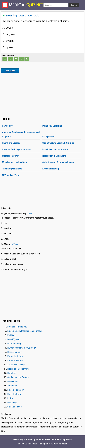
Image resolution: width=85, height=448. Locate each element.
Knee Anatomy (14, 394)
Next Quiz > (10, 71)
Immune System (15, 360)
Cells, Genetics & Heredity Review (58, 162)
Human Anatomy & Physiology (21, 348)
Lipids (10, 398)
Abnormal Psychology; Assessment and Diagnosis (21, 134)
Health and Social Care (18, 369)
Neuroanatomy (14, 343)
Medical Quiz (19, 439)
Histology (11, 373)
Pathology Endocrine (52, 126)
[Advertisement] (42, 94)
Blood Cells (12, 381)
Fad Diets (11, 335)
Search (74, 5)
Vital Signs (12, 385)
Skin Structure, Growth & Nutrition (58, 143)
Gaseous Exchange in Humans (16, 149)
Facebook (32, 443)
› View (29, 213)
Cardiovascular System (18, 377)
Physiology (7, 126)
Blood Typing (13, 339)
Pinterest (63, 443)
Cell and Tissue (14, 407)
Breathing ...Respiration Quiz (22, 15)
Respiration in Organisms (54, 156)
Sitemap (31, 439)
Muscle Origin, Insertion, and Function (25, 331)
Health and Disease (11, 143)
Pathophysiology (15, 356)
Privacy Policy (65, 439)
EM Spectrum (48, 136)
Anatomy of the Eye (16, 364)
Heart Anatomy (14, 352)
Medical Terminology (17, 327)
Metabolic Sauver (10, 156)
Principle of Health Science (55, 149)
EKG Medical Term (11, 175)
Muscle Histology (15, 390)
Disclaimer (51, 439)
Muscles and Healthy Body (14, 162)
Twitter (53, 443)
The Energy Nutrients (12, 168)
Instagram (43, 443)
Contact (41, 439)
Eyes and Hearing (50, 168)
